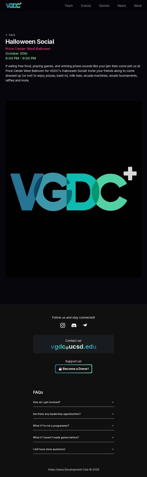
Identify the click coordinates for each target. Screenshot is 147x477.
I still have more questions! (73, 449)
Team (69, 5)
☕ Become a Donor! (73, 369)
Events (86, 5)
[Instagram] (62, 325)
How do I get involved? (73, 402)
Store (138, 5)
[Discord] (74, 325)
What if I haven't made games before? (73, 437)
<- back (10, 34)
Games (104, 5)
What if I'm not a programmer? (73, 425)
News (122, 5)
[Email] (84, 325)
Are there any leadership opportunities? (73, 413)
